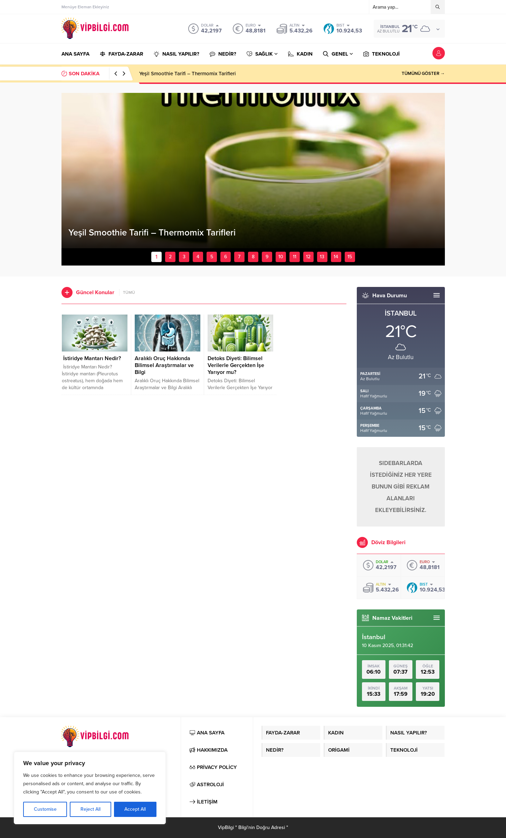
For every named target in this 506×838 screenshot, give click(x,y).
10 (280, 257)
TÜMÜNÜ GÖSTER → (423, 73)
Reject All (90, 809)
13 (322, 257)
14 (336, 257)
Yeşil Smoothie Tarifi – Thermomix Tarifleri (187, 73)
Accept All (135, 809)
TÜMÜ (129, 292)
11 (294, 257)
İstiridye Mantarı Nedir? (91, 358)
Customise (45, 809)
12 (308, 257)
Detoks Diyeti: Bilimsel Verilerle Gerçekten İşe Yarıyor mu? (236, 365)
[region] (90, 788)
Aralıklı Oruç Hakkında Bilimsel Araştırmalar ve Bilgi (164, 365)
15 (349, 257)
